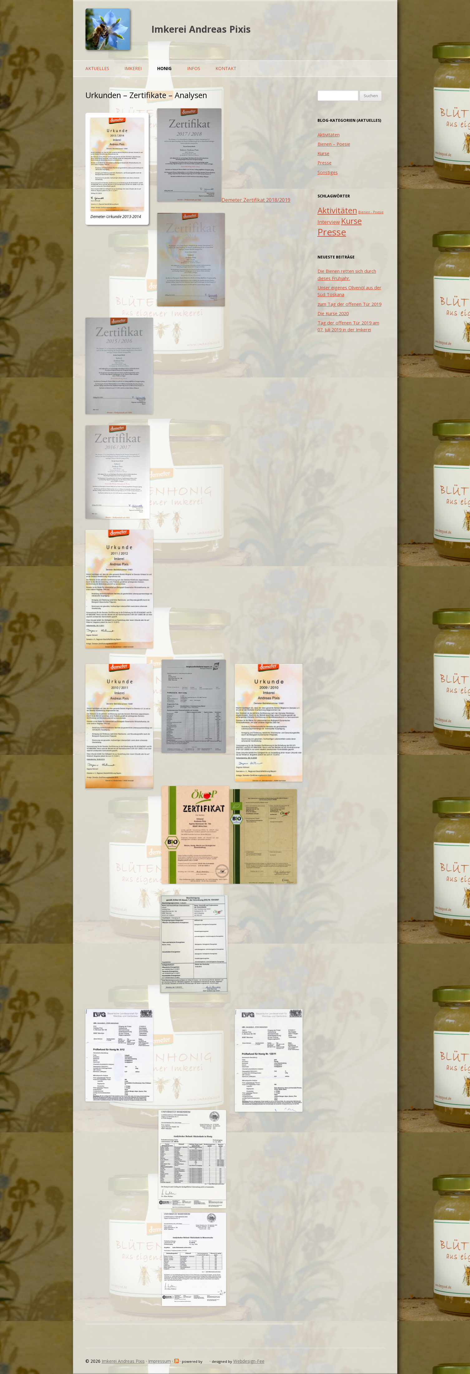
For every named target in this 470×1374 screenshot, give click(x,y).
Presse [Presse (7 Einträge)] (331, 232)
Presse (324, 162)
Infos (193, 68)
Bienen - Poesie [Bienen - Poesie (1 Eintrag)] (371, 212)
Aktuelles (97, 68)
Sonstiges (327, 172)
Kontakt (226, 68)
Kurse (323, 153)
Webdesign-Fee (248, 1361)
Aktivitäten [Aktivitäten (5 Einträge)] (337, 210)
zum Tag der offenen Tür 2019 (349, 304)
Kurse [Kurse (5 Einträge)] (351, 221)
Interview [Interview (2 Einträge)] (328, 222)
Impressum (159, 1361)
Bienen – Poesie (333, 144)
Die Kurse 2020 (333, 313)
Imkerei (133, 68)
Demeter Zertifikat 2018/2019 (255, 200)
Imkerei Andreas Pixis (201, 29)
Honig (164, 68)
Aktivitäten (328, 134)
